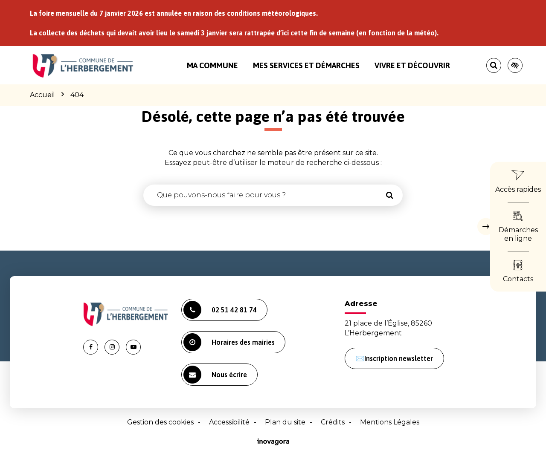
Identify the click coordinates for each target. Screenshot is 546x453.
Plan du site (285, 422)
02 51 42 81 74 (220, 310)
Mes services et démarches (306, 65)
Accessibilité (229, 422)
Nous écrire (215, 375)
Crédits (333, 422)
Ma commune (212, 65)
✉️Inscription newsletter (394, 358)
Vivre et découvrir (412, 65)
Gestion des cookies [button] (160, 422)
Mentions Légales (389, 422)
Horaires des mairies (229, 342)
